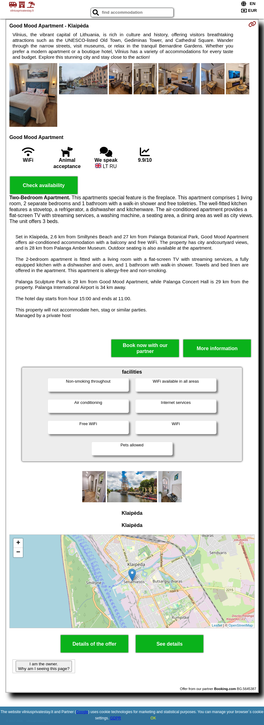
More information (217, 348)
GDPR (115, 718)
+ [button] (18, 543)
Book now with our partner (145, 348)
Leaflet (217, 625)
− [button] (18, 552)
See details (169, 644)
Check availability (44, 185)
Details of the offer (94, 644)
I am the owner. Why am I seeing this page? (43, 666)
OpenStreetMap (240, 625)
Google (82, 712)
